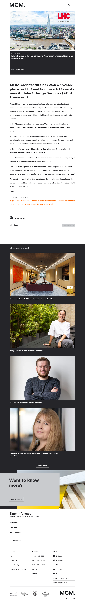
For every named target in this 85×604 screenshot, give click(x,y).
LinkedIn (57, 556)
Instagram (58, 560)
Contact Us (13, 560)
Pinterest (58, 565)
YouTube (57, 569)
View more (42, 465)
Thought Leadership (68, 225)
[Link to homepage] (17, 5)
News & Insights (15, 565)
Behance (57, 574)
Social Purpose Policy (60, 582)
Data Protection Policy (61, 578)
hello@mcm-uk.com (38, 560)
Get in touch (16, 499)
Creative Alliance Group (18, 569)
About (12, 556)
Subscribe (17, 541)
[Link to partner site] (13, 594)
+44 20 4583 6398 (38, 556)
